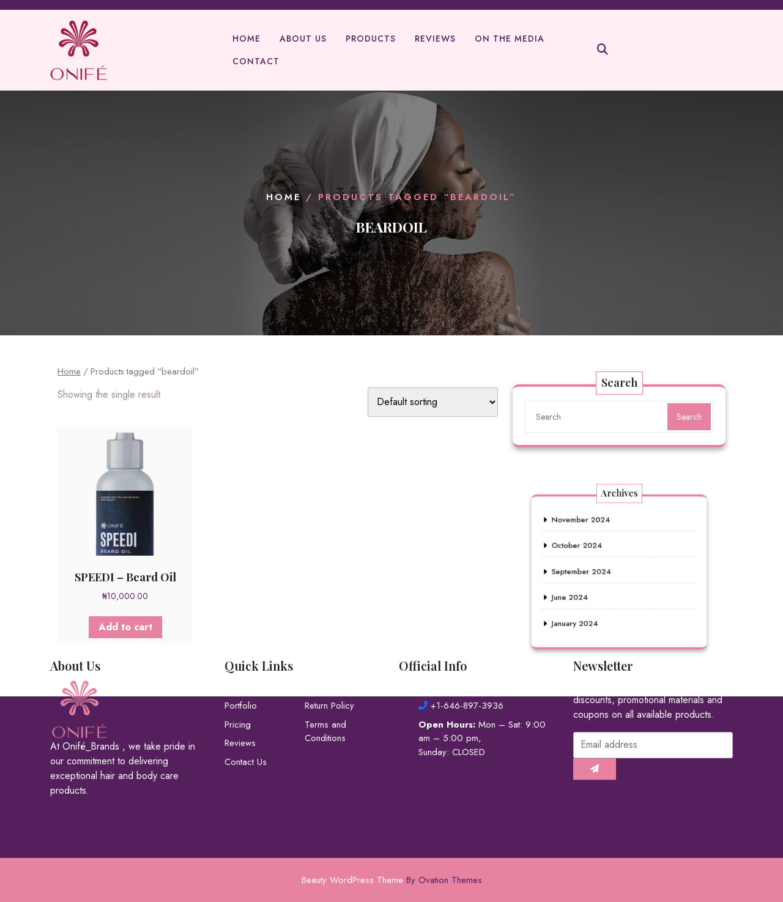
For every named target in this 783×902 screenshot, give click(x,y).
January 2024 (585, 611)
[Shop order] (433, 402)
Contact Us (246, 728)
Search (688, 417)
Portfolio (241, 672)
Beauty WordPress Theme (392, 880)
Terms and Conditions (325, 698)
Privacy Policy (332, 653)
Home (246, 40)
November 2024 (589, 531)
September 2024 (590, 571)
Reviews (435, 40)
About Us (303, 40)
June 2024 (581, 591)
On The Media (509, 40)
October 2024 (586, 551)
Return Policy (329, 672)
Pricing (238, 691)
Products (371, 40)
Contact (256, 62)
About (236, 653)
